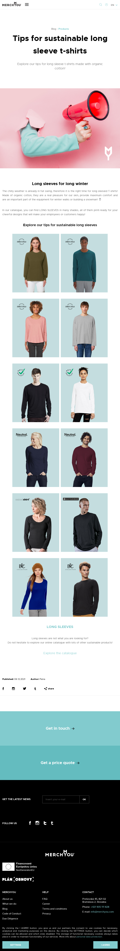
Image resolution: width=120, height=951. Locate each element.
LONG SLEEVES (60, 627)
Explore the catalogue (60, 653)
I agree (105, 944)
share (49, 688)
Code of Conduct (11, 913)
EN (114, 5)
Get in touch (60, 728)
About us (7, 898)
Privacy (46, 913)
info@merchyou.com (102, 911)
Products (63, 28)
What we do (9, 903)
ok (84, 799)
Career (46, 903)
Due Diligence (10, 918)
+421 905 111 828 (100, 906)
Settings (15, 944)
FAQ (44, 898)
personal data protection (89, 936)
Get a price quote (60, 762)
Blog (5, 908)
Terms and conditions (54, 908)
